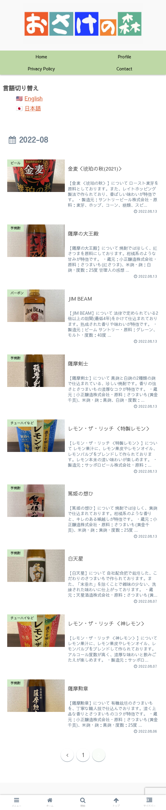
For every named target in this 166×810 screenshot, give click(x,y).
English (34, 98)
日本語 (33, 108)
